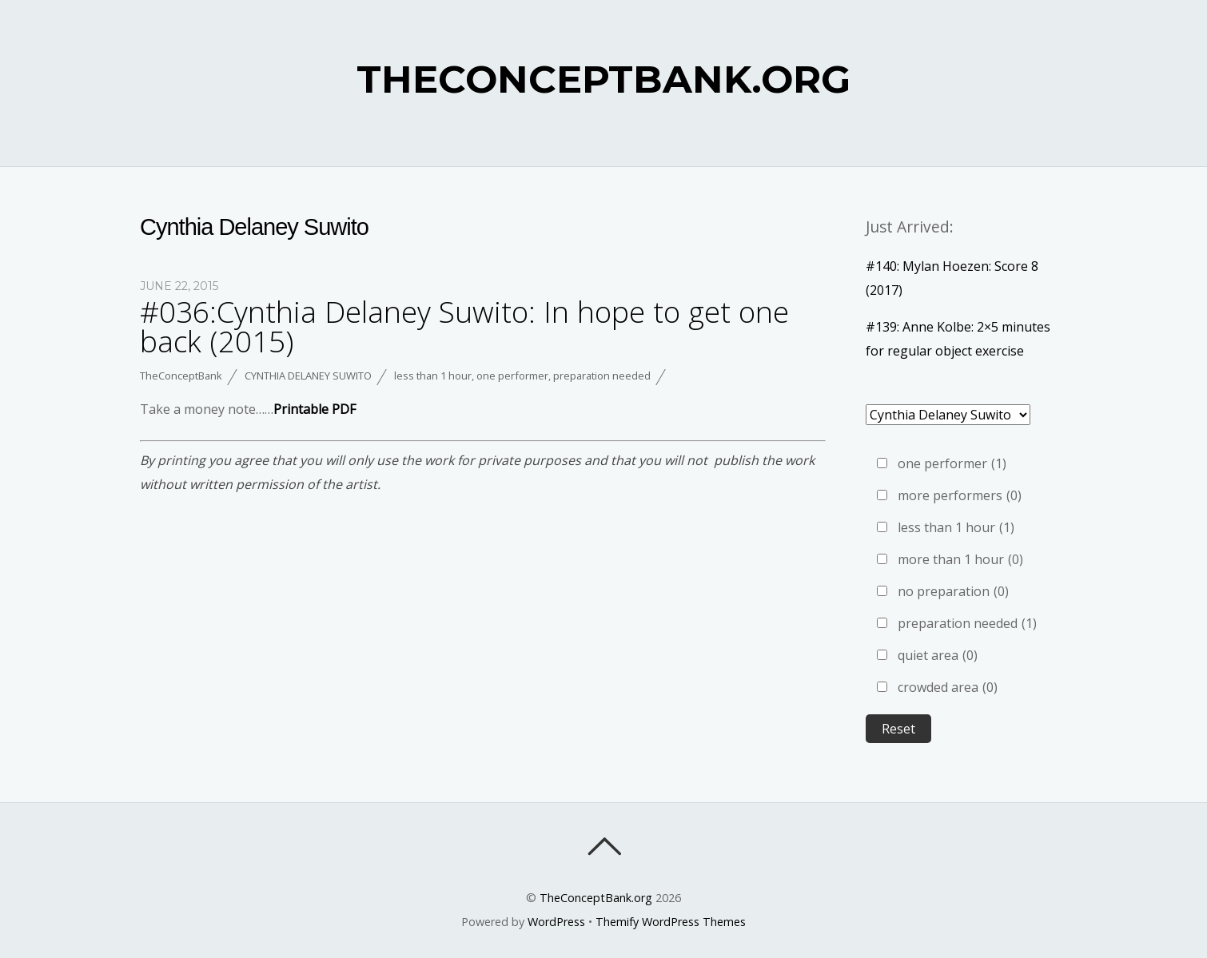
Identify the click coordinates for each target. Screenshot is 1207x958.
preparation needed (602, 375)
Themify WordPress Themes (671, 921)
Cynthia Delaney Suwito (308, 375)
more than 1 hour (960, 559)
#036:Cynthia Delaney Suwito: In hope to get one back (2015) (464, 326)
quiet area (938, 655)
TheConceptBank (181, 375)
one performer (512, 375)
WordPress (556, 921)
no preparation (953, 591)
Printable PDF (314, 409)
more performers (960, 495)
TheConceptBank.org (596, 897)
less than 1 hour (433, 375)
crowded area (948, 687)
